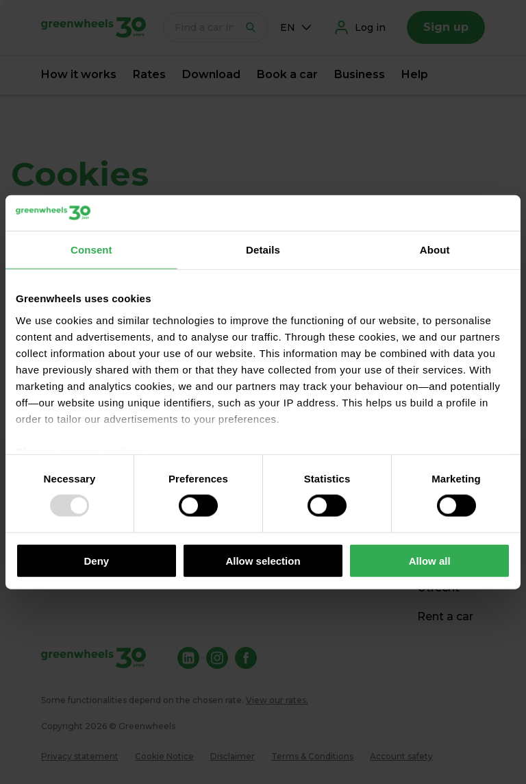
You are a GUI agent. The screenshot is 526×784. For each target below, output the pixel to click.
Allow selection (262, 560)
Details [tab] (263, 250)
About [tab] (435, 250)
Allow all (430, 560)
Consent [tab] (91, 250)
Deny (96, 560)
